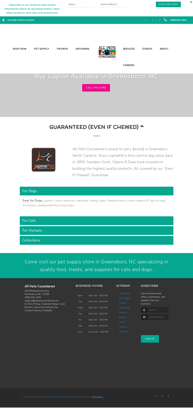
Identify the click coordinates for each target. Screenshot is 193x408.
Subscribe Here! (168, 4)
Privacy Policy (51, 397)
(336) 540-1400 (33, 297)
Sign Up (150, 339)
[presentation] (142, 5)
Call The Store (96, 87)
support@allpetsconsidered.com (41, 301)
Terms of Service (68, 397)
